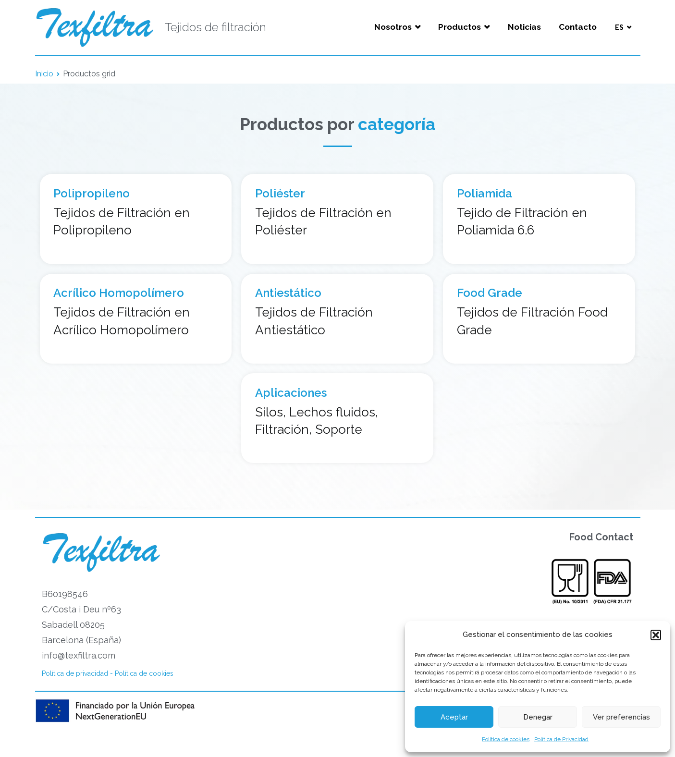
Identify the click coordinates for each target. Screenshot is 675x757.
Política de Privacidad (561, 739)
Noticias (524, 27)
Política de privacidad (75, 673)
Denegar (537, 717)
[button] (656, 635)
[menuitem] (623, 27)
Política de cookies (505, 739)
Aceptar (454, 717)
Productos (459, 27)
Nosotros (393, 27)
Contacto (578, 27)
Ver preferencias (621, 717)
